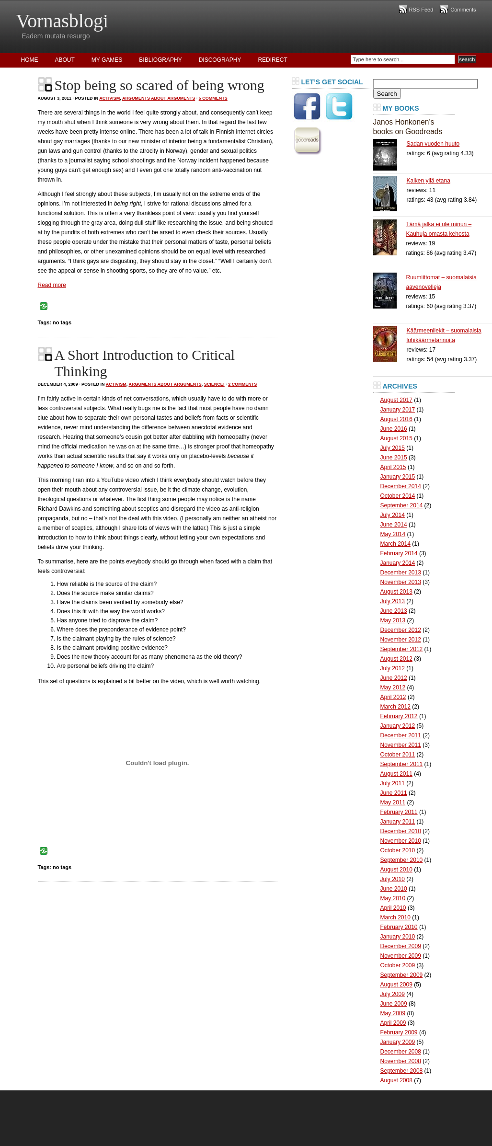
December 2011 (400, 735)
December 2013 (400, 572)
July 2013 (392, 601)
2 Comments (242, 384)
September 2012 (401, 649)
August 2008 (396, 1080)
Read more (52, 285)
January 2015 (397, 476)
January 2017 (397, 409)
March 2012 (395, 706)
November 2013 (400, 582)
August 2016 (396, 419)
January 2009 (397, 1042)
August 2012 (396, 658)
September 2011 (401, 764)
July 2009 (392, 994)
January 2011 (397, 821)
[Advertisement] (330, 303)
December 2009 (400, 946)
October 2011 (397, 754)
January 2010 (397, 936)
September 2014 (401, 505)
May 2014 (393, 534)
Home (29, 60)
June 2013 (393, 610)
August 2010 (396, 869)
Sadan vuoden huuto (433, 143)
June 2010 (393, 888)
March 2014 (395, 543)
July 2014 (392, 515)
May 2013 (393, 620)
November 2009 (400, 955)
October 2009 (397, 965)
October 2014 (397, 496)
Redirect (272, 60)
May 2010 (393, 898)
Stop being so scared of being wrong (159, 85)
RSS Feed (421, 9)
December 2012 (400, 630)
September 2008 (401, 1070)
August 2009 (396, 984)
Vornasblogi (62, 21)
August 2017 (396, 400)
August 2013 (396, 591)
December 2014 (400, 486)
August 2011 (396, 773)
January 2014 (397, 563)
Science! (214, 384)
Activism (109, 98)
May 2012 (393, 687)
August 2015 (396, 438)
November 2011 (400, 745)
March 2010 (395, 917)
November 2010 (400, 840)
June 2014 (393, 524)
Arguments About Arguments (158, 98)
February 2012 (399, 716)
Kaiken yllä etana (428, 180)
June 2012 (393, 678)
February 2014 (399, 553)
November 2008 (400, 1061)
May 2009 (393, 1013)
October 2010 (397, 850)
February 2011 (399, 812)
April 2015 (393, 467)
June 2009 (393, 1003)
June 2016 (393, 428)
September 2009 (401, 975)
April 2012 (393, 697)
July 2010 (392, 879)
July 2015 (392, 448)
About (65, 60)
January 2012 (397, 725)
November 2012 (400, 639)
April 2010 (393, 908)
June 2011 (393, 793)
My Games (107, 60)
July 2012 (392, 668)
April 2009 (393, 1023)
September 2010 (401, 860)
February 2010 (399, 927)
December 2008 (400, 1051)
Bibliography (160, 60)
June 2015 (393, 457)
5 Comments (213, 98)
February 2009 (399, 1032)
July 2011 (392, 783)
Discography (220, 60)
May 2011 (393, 802)
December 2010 (400, 831)
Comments (463, 9)
